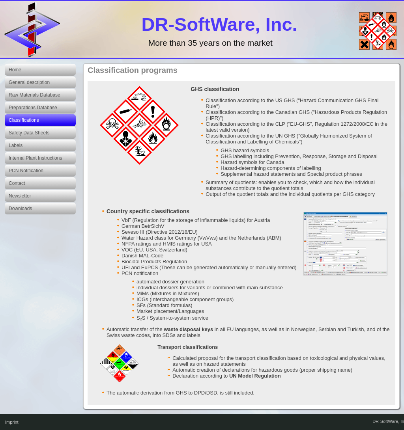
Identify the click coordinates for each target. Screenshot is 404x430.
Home (15, 70)
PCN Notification (26, 170)
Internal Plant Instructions (35, 158)
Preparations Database (33, 107)
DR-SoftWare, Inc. (219, 24)
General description (29, 82)
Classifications (24, 120)
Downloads (20, 208)
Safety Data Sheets (29, 133)
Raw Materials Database (34, 95)
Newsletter (20, 196)
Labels (15, 145)
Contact (17, 183)
